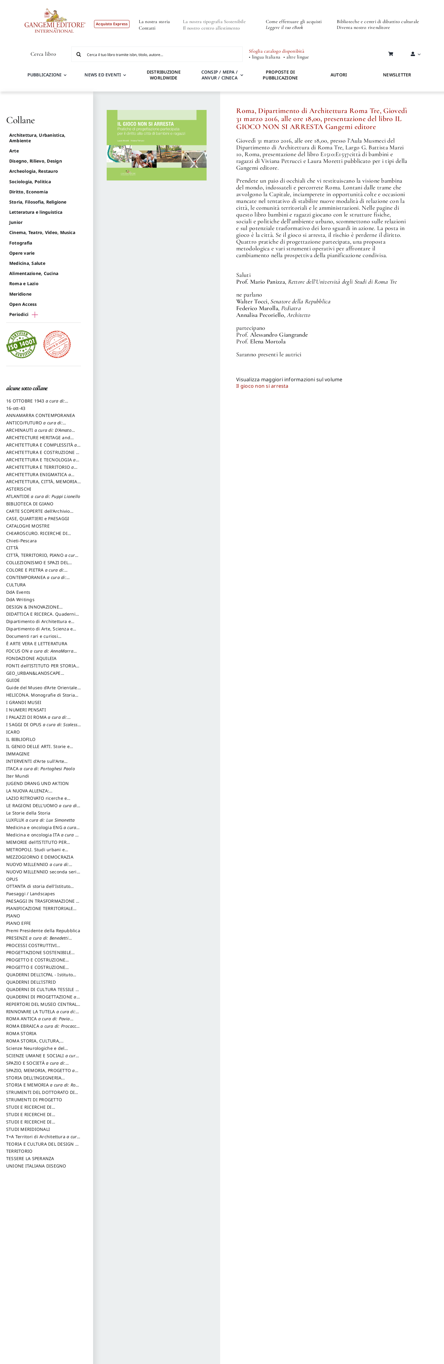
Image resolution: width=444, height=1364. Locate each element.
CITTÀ (12, 548)
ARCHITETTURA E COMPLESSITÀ (43, 448)
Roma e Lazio (24, 283)
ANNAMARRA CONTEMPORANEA (40, 415)
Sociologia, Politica (30, 181)
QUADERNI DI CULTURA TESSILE (42, 992)
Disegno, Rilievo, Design (35, 161)
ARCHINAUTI (40, 433)
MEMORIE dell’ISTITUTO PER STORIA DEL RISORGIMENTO (36, 845)
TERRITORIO (19, 1151)
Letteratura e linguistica (35, 212)
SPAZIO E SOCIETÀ (37, 1066)
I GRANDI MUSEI (23, 702)
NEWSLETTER (397, 75)
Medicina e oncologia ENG (43, 830)
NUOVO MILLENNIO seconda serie (42, 874)
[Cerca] (79, 54)
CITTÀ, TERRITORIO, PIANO (42, 558)
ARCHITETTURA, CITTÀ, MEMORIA (41, 484)
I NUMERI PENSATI (26, 710)
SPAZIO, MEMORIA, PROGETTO (42, 1073)
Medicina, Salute (27, 263)
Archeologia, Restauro (33, 171)
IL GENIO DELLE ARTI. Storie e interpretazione (38, 749)
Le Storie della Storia (28, 813)
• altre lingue (296, 57)
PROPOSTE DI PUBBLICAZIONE (280, 75)
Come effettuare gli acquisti (294, 21)
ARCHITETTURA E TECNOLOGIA (42, 462)
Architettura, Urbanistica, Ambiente (37, 138)
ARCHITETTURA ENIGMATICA (40, 477)
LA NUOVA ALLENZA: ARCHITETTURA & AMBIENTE (36, 793)
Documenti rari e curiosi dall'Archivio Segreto (32, 639)
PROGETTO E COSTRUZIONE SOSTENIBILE (35, 970)
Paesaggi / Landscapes (30, 894)
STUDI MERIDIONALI (28, 1129)
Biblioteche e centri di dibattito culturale (378, 21)
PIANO (13, 916)
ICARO (13, 732)
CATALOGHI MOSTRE (28, 526)
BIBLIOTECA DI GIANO (30, 504)
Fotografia (20, 243)
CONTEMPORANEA (38, 580)
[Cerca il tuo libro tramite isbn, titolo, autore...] (157, 54)
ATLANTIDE (43, 496)
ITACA (40, 768)
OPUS (12, 879)
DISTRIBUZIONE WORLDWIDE (164, 75)
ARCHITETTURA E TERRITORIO (41, 470)
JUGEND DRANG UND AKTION (37, 783)
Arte (14, 151)
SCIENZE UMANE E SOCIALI (42, 1058)
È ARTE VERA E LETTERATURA (36, 643)
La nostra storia (154, 21)
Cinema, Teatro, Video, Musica (42, 232)
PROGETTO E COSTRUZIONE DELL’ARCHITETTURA (35, 963)
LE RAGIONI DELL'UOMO (43, 808)
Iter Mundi (17, 776)
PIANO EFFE (18, 923)
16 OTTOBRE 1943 (37, 404)
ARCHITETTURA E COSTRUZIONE (42, 455)
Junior (16, 222)
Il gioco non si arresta (262, 385)
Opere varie (22, 253)
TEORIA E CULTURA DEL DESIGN (42, 1147)
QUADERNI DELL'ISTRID (31, 982)
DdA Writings (20, 599)
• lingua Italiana (264, 57)
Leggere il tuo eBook (284, 27)
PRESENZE (39, 941)
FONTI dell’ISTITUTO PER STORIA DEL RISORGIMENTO (41, 668)
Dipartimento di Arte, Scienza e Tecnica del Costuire (39, 631)
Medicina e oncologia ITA (43, 838)
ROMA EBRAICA (43, 1029)
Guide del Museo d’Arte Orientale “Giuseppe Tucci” (41, 690)
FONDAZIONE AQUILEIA (31, 658)
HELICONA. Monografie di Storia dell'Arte (40, 698)
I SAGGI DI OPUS (43, 727)
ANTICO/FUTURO (36, 425)
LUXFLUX (40, 820)
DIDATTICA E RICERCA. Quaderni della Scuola (41, 617)
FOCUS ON (41, 654)
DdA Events (18, 592)
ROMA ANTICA (39, 1021)
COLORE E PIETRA (37, 573)
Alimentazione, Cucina (33, 273)
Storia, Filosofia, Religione (38, 202)
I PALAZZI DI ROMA (38, 720)
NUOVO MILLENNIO (39, 867)
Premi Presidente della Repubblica (43, 930)
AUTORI (339, 75)
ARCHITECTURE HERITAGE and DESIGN (38, 440)
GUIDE (13, 680)
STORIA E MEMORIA (43, 1088)
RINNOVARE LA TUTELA (42, 1014)
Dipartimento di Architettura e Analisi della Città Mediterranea (40, 624)
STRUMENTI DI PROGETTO (34, 1100)
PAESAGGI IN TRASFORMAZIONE (42, 904)
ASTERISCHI (18, 489)
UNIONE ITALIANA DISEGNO (36, 1166)
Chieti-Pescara (21, 541)
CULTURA (16, 585)
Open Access (23, 304)
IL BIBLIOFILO (20, 739)
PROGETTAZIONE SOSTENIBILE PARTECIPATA (38, 955)
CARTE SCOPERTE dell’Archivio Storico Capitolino (38, 514)
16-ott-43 (15, 408)
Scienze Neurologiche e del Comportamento (35, 1051)
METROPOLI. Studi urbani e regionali (35, 852)
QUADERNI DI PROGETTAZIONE (43, 1000)
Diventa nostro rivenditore (363, 27)
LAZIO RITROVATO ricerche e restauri (36, 801)
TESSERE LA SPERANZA (30, 1158)
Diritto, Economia (28, 192)
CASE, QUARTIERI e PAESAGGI (37, 518)
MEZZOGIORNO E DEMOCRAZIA (39, 857)
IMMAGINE (18, 754)
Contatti (147, 28)
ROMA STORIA (21, 1033)
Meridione (20, 294)
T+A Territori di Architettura (43, 1139)
